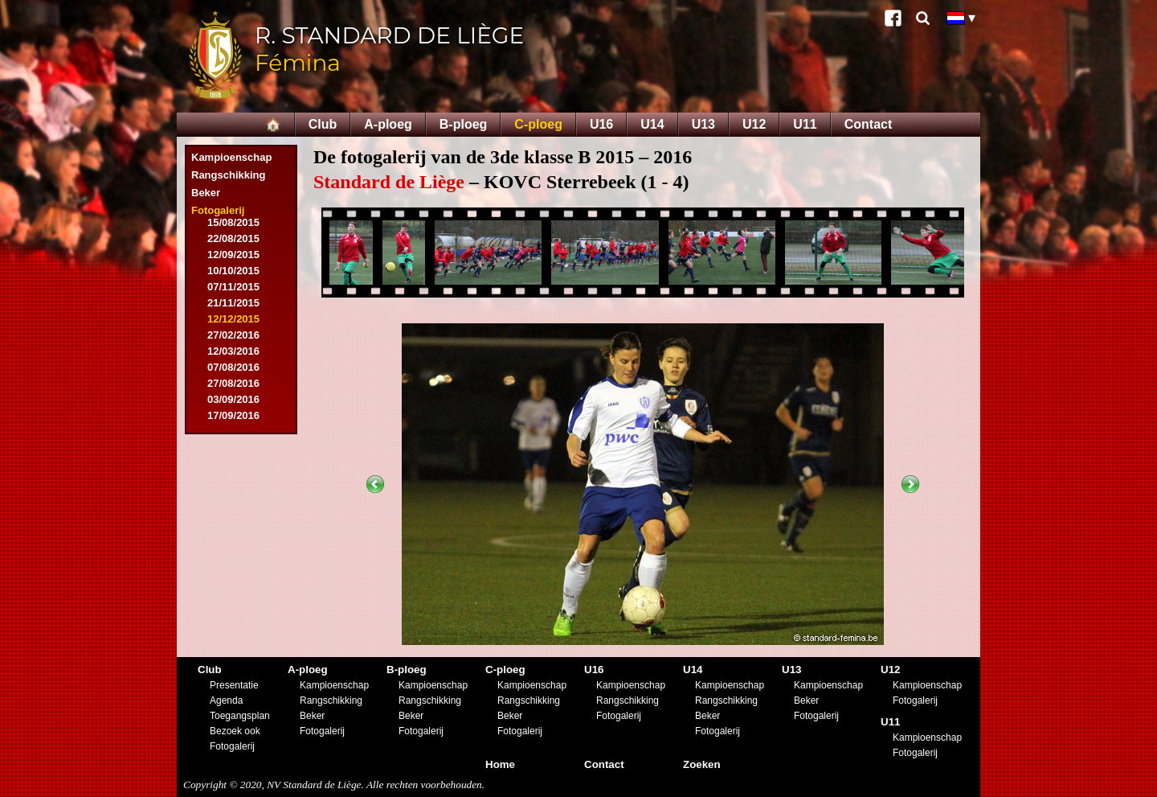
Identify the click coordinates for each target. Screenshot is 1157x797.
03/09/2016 (233, 399)
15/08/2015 (233, 222)
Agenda (226, 700)
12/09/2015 (233, 255)
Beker (205, 193)
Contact (868, 124)
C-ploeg (538, 124)
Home (500, 764)
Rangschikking (228, 175)
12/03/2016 (233, 351)
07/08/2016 (233, 367)
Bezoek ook (235, 731)
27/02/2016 (233, 335)
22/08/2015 (233, 238)
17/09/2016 (233, 415)
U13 (703, 124)
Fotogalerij (217, 210)
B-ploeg (463, 124)
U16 (601, 124)
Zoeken (702, 764)
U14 (652, 124)
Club (323, 124)
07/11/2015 (233, 287)
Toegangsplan (240, 715)
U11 (804, 124)
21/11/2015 (233, 303)
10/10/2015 (233, 271)
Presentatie (234, 685)
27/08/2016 (233, 383)
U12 (754, 124)
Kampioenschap (231, 157)
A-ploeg (388, 124)
